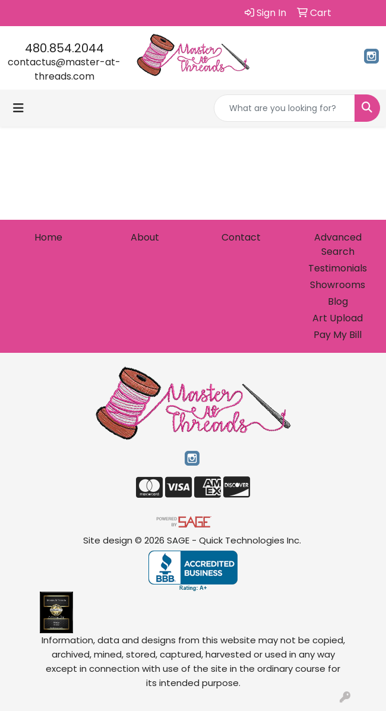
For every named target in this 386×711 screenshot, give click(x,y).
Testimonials (337, 268)
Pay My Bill (338, 335)
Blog (338, 301)
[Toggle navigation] (18, 108)
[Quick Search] (284, 108)
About (145, 237)
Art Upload (337, 318)
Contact (241, 237)
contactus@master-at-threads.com (64, 69)
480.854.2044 (64, 48)
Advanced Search (338, 244)
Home (48, 237)
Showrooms (337, 285)
